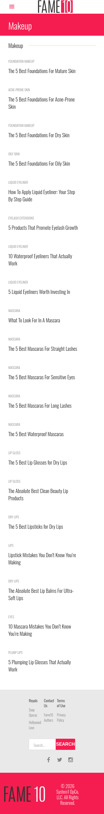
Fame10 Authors (48, 717)
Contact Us (49, 702)
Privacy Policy (61, 717)
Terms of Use (61, 702)
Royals (33, 700)
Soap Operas (33, 712)
